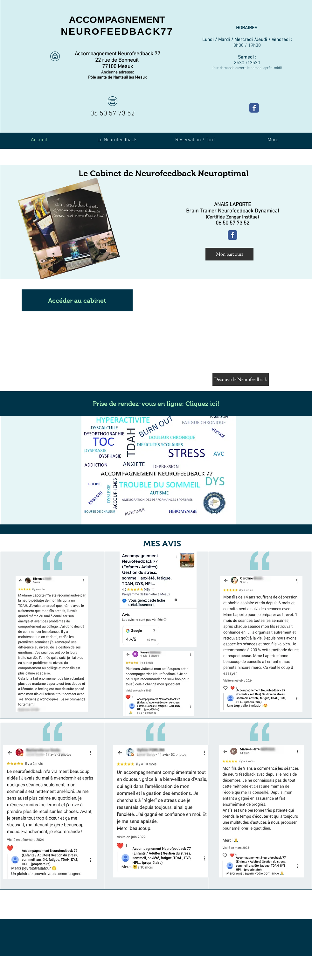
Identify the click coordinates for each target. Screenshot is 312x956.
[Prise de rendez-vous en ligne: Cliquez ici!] (156, 403)
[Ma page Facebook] (254, 108)
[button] (77, 300)
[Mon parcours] (229, 254)
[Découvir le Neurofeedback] (240, 379)
